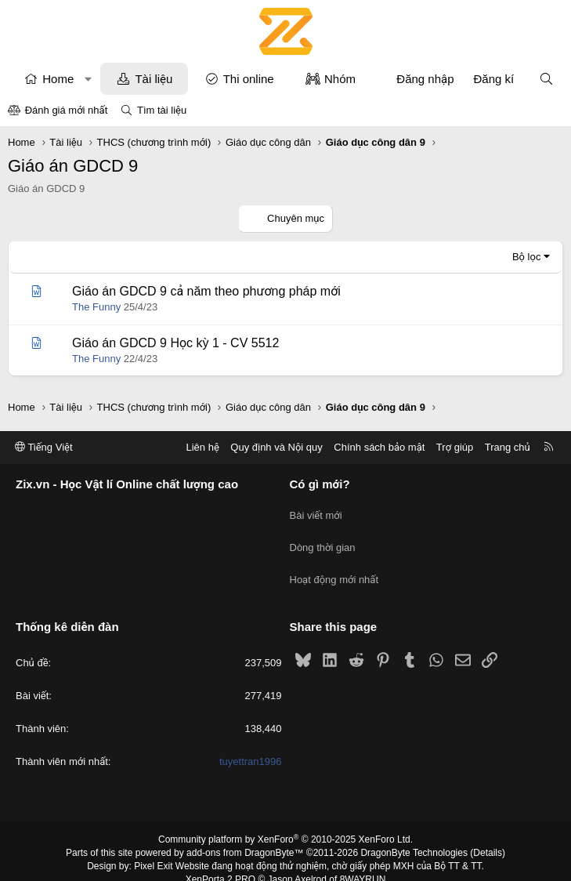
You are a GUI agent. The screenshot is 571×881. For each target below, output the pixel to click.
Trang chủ (507, 447)
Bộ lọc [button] (526, 257)
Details (487, 836)
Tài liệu (153, 78)
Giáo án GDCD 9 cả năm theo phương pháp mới (206, 291)
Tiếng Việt (44, 447)
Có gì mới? (320, 484)
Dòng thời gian (323, 540)
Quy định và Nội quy (276, 447)
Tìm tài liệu (161, 110)
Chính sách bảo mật (379, 447)
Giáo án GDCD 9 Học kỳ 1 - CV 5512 (175, 343)
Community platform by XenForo (285, 823)
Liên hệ (202, 447)
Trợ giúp (454, 447)
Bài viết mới (316, 511)
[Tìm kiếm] (546, 79)
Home (58, 78)
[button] (88, 79)
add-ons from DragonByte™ (244, 836)
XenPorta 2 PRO (220, 862)
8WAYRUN (363, 862)
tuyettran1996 (250, 745)
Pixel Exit (153, 848)
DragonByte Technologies (414, 836)
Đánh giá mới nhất (66, 110)
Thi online (248, 78)
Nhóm (340, 78)
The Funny (96, 307)
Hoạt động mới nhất (334, 568)
